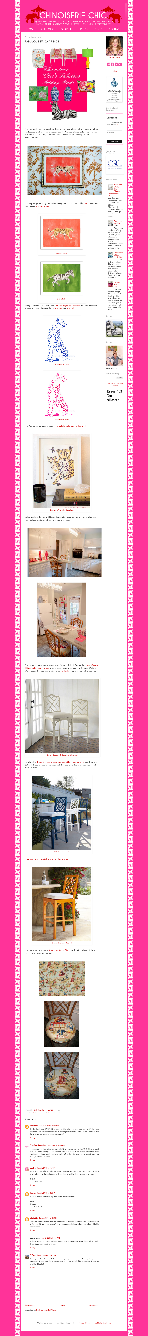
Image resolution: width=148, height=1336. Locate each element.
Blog (29, 29)
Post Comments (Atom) (46, 1310)
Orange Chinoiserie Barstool (62, 943)
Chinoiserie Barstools (61, 852)
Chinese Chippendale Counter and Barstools (62, 755)
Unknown (34, 1126)
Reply (32, 1138)
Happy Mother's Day (117, 285)
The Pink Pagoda (37, 1145)
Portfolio (47, 29)
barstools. (64, 671)
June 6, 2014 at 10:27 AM (49, 1126)
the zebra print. (43, 206)
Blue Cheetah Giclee (62, 365)
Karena (33, 1193)
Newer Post (30, 1305)
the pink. (71, 308)
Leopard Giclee (61, 253)
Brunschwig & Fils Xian (59, 950)
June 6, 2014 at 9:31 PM (48, 1218)
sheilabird (34, 1218)
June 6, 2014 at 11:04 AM (55, 1145)
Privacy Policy (84, 1323)
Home (62, 1305)
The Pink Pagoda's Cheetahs (67, 306)
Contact (115, 29)
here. (85, 204)
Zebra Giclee (61, 299)
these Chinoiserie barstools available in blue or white (60, 762)
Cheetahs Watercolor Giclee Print (62, 510)
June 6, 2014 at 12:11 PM (46, 1168)
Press (84, 29)
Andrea (33, 1168)
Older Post (93, 1305)
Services (67, 29)
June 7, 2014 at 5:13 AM (50, 1238)
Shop (98, 29)
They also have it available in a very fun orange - (47, 859)
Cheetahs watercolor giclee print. (71, 426)
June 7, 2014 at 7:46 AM (46, 1255)
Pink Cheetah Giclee (62, 419)
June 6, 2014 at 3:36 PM (46, 1193)
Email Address (112, 125)
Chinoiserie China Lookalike (118, 255)
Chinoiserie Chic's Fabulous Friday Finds (46, 1113)
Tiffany (33, 1255)
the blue (59, 308)
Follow (114, 71)
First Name (110, 132)
